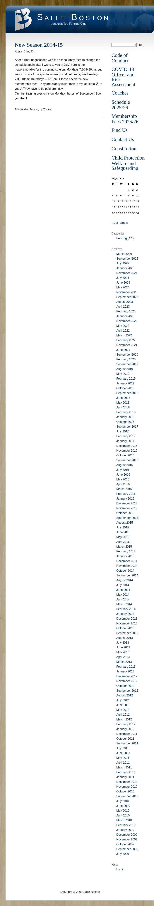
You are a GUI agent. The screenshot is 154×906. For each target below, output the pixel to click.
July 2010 (122, 801)
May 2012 (122, 709)
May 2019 (122, 373)
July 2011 (122, 748)
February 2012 (126, 724)
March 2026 (124, 253)
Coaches (120, 93)
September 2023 (127, 297)
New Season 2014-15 (39, 45)
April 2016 (123, 484)
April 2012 (123, 714)
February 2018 (126, 412)
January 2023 (125, 316)
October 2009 (125, 844)
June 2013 (123, 647)
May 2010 (122, 810)
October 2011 (125, 738)
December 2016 (126, 445)
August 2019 (124, 369)
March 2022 (124, 335)
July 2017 (122, 431)
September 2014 (127, 575)
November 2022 (126, 321)
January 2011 (125, 777)
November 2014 (126, 565)
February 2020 (126, 359)
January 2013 (125, 671)
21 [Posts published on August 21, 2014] (125, 207)
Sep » (124, 222)
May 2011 (122, 757)
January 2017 (125, 441)
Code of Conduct (120, 58)
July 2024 (122, 277)
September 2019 (127, 364)
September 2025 (127, 258)
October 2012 (125, 685)
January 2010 (125, 829)
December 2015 (126, 503)
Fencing (34, 109)
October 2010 (125, 791)
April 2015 (123, 541)
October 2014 (125, 570)
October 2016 (125, 455)
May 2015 (122, 537)
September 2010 (127, 796)
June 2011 (123, 753)
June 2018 (123, 397)
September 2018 (127, 393)
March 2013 (124, 661)
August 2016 (124, 465)
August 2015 (124, 522)
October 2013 (125, 628)
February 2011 (126, 772)
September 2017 (127, 426)
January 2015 (125, 556)
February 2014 (126, 609)
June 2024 (123, 282)
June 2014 (123, 589)
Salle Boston (73, 17)
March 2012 (124, 719)
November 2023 (126, 292)
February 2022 (126, 340)
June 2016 (123, 474)
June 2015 (123, 532)
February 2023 (126, 311)
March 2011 (124, 767)
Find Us (120, 130)
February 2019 (126, 378)
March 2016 (124, 489)
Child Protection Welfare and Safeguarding (128, 163)
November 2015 (126, 508)
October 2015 (125, 513)
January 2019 (125, 383)
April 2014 (123, 599)
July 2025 (122, 263)
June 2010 (123, 805)
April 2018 (123, 407)
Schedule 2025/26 (121, 104)
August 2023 (124, 301)
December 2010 (126, 781)
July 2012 (122, 700)
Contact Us (123, 139)
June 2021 (123, 349)
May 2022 (122, 325)
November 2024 (126, 273)
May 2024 (122, 287)
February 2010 (126, 825)
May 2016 (122, 479)
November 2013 (126, 623)
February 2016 (126, 493)
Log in (120, 869)
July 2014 (122, 585)
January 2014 (125, 613)
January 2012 (125, 729)
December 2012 (126, 676)
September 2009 (127, 849)
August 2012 (124, 695)
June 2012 (123, 705)
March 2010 (124, 820)
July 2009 (122, 853)
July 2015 (122, 527)
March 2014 (124, 604)
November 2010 (126, 786)
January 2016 (125, 498)
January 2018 (125, 417)
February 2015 (126, 551)
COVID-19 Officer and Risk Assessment (123, 76)
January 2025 (125, 268)
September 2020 (127, 354)
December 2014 (126, 561)
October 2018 (125, 388)
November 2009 (126, 839)
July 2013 (122, 642)
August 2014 (124, 580)
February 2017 (126, 436)
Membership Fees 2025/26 (125, 118)
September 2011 (127, 743)
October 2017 (125, 421)
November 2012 (126, 681)
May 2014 (122, 594)
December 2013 (126, 618)
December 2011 (126, 733)
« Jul (115, 222)
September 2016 (127, 460)
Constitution (124, 148)
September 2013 (127, 633)
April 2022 (123, 330)
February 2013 (126, 666)
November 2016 (126, 450)
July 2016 (122, 469)
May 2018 (122, 402)
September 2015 (127, 517)
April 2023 (123, 306)
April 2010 (123, 815)
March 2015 (124, 546)
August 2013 (124, 637)
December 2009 (126, 834)
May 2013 (122, 652)
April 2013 (123, 657)
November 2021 (126, 345)
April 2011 (123, 762)
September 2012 (127, 690)
